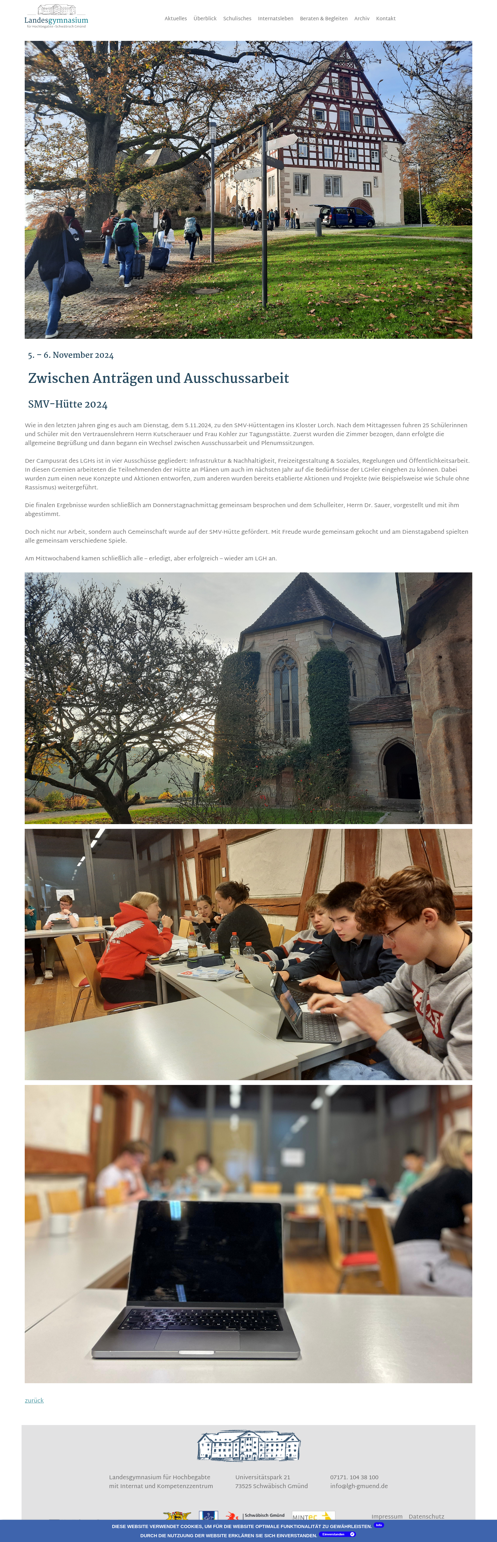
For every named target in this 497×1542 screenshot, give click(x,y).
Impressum (387, 1517)
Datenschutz (426, 1517)
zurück (34, 1401)
